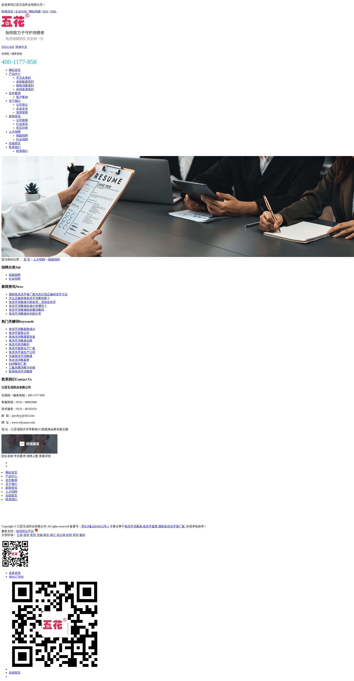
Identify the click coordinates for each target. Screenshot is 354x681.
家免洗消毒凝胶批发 (22, 336)
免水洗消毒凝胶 (19, 359)
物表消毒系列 (25, 85)
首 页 (27, 259)
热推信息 (7, 11)
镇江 (53, 535)
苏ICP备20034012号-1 (95, 526)
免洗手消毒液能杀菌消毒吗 (26, 309)
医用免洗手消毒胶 (20, 371)
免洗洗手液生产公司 (22, 352)
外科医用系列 (25, 89)
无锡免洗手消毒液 (20, 356)
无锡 (40, 535)
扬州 (82, 535)
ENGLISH (7, 46)
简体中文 (21, 46)
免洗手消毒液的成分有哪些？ (28, 305)
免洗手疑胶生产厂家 (22, 348)
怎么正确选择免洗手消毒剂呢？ (29, 298)
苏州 (76, 535)
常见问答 (22, 127)
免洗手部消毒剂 (19, 344)
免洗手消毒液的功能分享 (25, 313)
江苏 (20, 535)
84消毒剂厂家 (17, 363)
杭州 (69, 535)
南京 (46, 535)
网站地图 (35, 11)
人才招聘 (15, 131)
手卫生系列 (23, 77)
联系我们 (15, 147)
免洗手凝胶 (150, 526)
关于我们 (15, 100)
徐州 (26, 535)
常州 (33, 535)
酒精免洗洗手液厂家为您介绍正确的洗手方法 (38, 294)
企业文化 (22, 108)
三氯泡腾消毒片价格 (22, 367)
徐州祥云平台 (25, 531)
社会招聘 (22, 139)
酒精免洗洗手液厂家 (171, 526)
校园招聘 (22, 135)
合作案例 (15, 93)
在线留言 (15, 143)
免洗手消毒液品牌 (20, 340)
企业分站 (21, 11)
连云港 (61, 535)
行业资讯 (22, 124)
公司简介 (22, 104)
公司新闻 (22, 120)
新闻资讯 (15, 116)
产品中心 (15, 73)
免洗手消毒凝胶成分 (22, 329)
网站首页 (15, 70)
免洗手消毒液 (133, 526)
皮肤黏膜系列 (25, 81)
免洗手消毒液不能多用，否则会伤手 (32, 302)
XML (53, 11)
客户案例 (22, 97)
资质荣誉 (22, 112)
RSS (45, 11)
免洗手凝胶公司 (19, 332)
